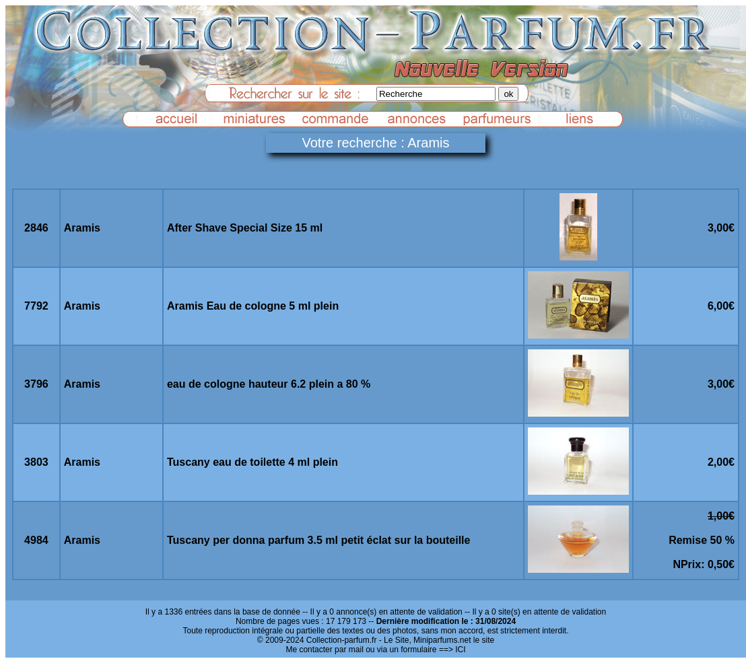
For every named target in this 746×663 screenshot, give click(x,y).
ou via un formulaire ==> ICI (415, 649)
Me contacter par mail (324, 649)
